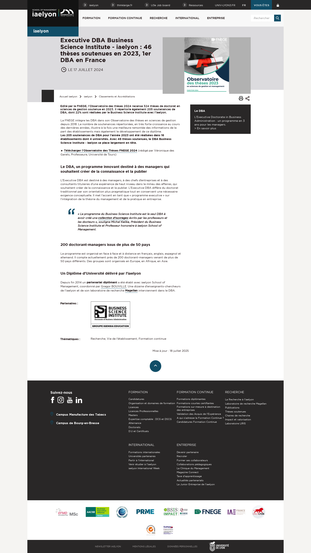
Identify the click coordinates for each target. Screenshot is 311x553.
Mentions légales (144, 546)
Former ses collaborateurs (192, 460)
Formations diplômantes (191, 399)
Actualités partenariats (190, 480)
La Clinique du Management (193, 468)
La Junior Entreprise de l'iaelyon (196, 484)
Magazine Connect (188, 472)
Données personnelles (182, 546)
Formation (91, 18)
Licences (134, 407)
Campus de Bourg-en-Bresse (77, 423)
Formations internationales (144, 452)
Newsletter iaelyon (108, 546)
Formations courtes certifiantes (195, 403)
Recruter (182, 456)
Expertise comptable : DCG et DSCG (150, 419)
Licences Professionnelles (143, 411)
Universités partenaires (142, 456)
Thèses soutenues (235, 411)
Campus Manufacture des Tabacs (81, 414)
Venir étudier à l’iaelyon (142, 464)
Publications (232, 407)
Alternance (135, 423)
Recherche (158, 18)
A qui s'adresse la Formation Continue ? (200, 418)
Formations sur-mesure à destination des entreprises (198, 408)
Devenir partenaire (188, 452)
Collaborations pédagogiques (194, 464)
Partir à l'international (141, 460)
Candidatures (136, 399)
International (187, 18)
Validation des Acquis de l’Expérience (199, 414)
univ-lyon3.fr (225, 5)
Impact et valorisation (238, 419)
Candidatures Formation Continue (197, 422)
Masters (133, 415)
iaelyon (88, 96)
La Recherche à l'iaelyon (239, 399)
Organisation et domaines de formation (152, 403)
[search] (265, 18)
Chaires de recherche (237, 415)
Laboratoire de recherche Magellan (245, 403)
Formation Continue (125, 18)
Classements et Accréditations (117, 96)
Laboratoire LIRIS (235, 423)
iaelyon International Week (144, 468)
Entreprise (216, 18)
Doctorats (134, 427)
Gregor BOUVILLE (113, 286)
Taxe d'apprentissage (189, 476)
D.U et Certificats (139, 431)
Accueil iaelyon (68, 96)
